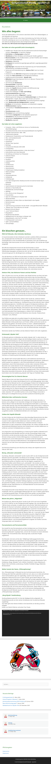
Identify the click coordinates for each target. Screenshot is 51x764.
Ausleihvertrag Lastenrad (14, 730)
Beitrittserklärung (12, 715)
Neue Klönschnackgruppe (9, 703)
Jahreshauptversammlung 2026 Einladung (14, 701)
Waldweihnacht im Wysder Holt (11, 705)
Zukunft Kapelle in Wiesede (10, 699)
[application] (25, 623)
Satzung (10, 722)
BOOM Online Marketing (30, 759)
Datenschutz (6, 751)
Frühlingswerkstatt (8, 697)
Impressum (6, 753)
